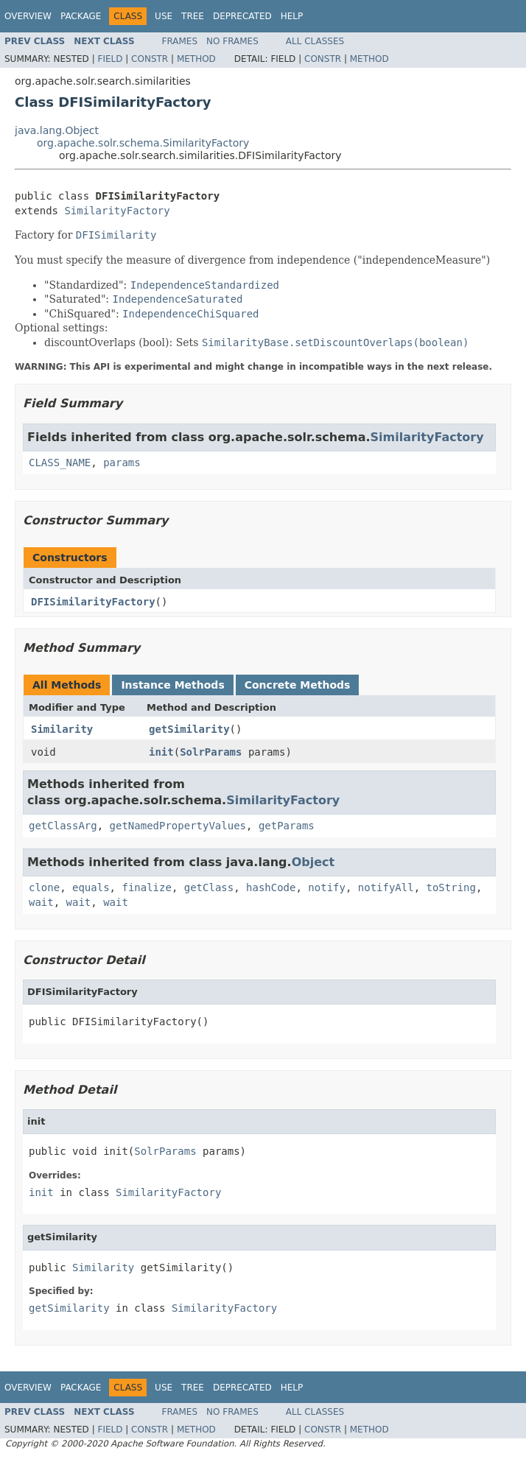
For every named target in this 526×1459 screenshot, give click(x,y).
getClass (209, 887)
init (161, 752)
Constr (149, 59)
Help (292, 16)
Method (196, 59)
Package (80, 16)
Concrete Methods (298, 685)
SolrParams (211, 752)
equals (91, 887)
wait (41, 902)
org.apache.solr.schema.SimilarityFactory (143, 143)
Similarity (62, 729)
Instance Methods (172, 685)
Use (163, 16)
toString (451, 887)
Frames (180, 41)
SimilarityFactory (116, 211)
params (122, 462)
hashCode (270, 887)
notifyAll (386, 887)
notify (327, 887)
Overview (28, 16)
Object (313, 862)
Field (109, 59)
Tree (192, 16)
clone (44, 887)
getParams (287, 826)
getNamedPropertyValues (178, 826)
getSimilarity (189, 729)
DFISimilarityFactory (93, 602)
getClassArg (63, 826)
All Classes (315, 41)
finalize (146, 887)
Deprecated (242, 16)
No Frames (232, 41)
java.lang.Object (57, 130)
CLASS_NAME (60, 462)
